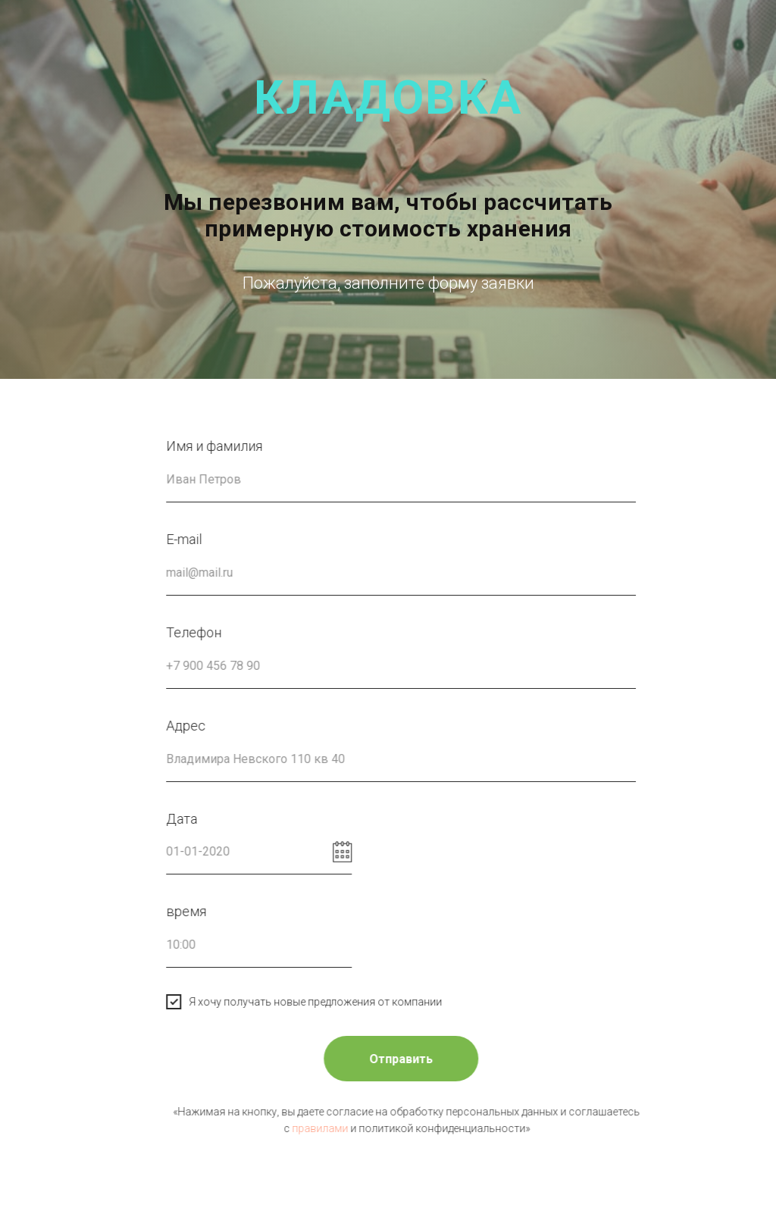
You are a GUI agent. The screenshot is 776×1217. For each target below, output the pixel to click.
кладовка (388, 97)
